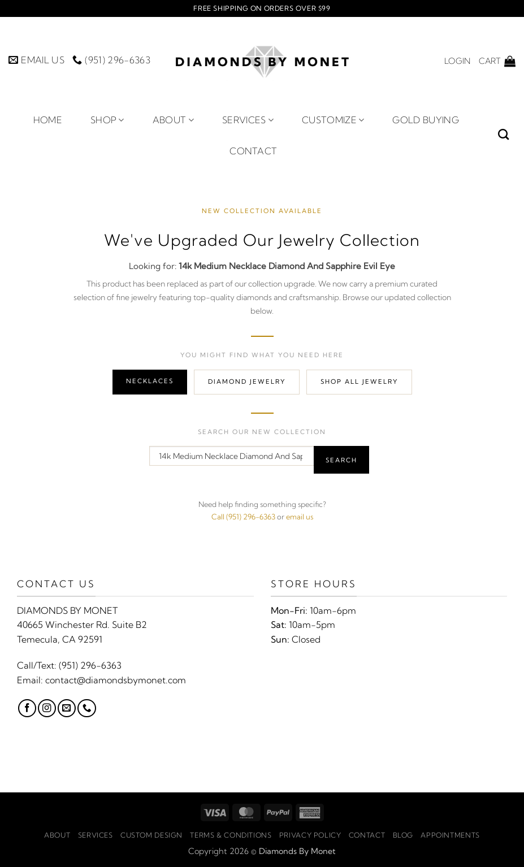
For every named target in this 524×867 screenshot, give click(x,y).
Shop (107, 119)
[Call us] (86, 708)
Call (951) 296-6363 (243, 516)
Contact (253, 151)
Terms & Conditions (230, 835)
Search (341, 460)
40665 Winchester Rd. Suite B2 (82, 624)
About (173, 119)
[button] (457, 61)
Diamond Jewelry (246, 381)
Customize (333, 119)
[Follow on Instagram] (47, 708)
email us (299, 516)
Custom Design (151, 835)
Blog (403, 835)
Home (47, 119)
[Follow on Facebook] (27, 708)
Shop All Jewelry (359, 381)
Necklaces (150, 381)
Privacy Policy (310, 835)
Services (248, 119)
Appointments (450, 835)
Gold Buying (425, 119)
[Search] (503, 134)
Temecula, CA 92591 (59, 639)
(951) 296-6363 (90, 665)
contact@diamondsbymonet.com (115, 680)
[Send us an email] (67, 708)
